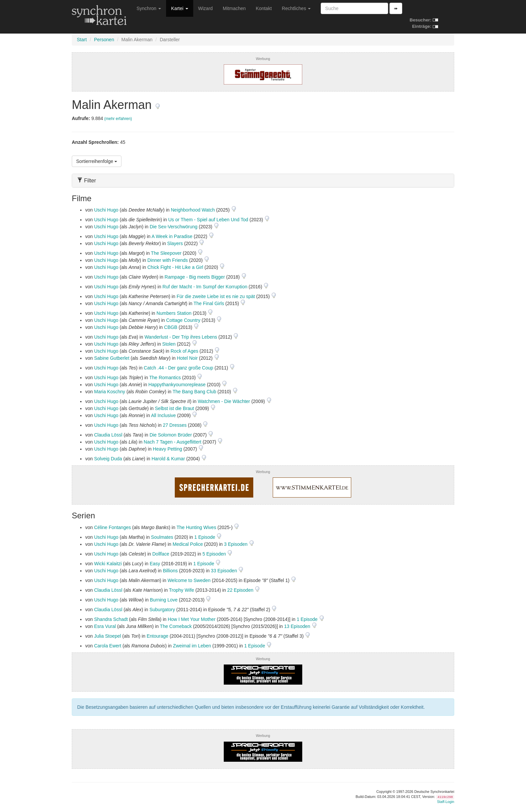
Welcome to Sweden (188, 580)
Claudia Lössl (108, 435)
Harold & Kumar (168, 458)
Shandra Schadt (110, 619)
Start (82, 39)
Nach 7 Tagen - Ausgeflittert (172, 442)
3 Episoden (236, 544)
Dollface (160, 554)
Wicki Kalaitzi (107, 563)
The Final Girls (209, 303)
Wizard (205, 8)
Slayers (175, 243)
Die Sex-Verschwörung (173, 226)
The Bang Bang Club (194, 391)
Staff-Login (445, 802)
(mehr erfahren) (118, 118)
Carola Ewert (107, 645)
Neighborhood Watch (193, 210)
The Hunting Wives (196, 527)
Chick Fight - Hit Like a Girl (175, 267)
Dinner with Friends (167, 260)
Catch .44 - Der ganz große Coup (178, 367)
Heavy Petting (167, 449)
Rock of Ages (184, 351)
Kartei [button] (179, 8)
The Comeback (176, 626)
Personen (104, 39)
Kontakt (264, 8)
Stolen (169, 344)
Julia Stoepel (107, 636)
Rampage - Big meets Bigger (195, 277)
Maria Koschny (109, 391)
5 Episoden (214, 554)
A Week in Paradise (172, 236)
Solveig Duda (108, 458)
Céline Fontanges (112, 527)
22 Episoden (241, 590)
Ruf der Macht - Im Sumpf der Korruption (204, 286)
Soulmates (162, 537)
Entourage (157, 636)
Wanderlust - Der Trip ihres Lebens (181, 337)
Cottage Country (183, 320)
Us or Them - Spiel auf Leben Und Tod (208, 219)
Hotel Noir (187, 358)
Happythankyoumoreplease (176, 384)
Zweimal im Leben (192, 645)
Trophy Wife (181, 590)
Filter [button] (86, 180)
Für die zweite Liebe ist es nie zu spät (215, 296)
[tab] (263, 180)
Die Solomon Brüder (171, 435)
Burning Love (164, 599)
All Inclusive (163, 415)
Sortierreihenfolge (96, 161)
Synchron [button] (149, 8)
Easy (155, 563)
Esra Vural (105, 626)
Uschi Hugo (106, 210)
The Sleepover (166, 253)
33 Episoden (225, 570)
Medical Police (187, 544)
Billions (170, 570)
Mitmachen (234, 8)
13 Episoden (298, 626)
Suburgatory (162, 609)
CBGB (170, 327)
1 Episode (205, 537)
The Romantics (165, 377)
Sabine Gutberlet (111, 358)
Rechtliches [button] (296, 8)
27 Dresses (175, 425)
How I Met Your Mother (191, 619)
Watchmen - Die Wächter (224, 401)
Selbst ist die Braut (174, 408)
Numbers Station (173, 313)
